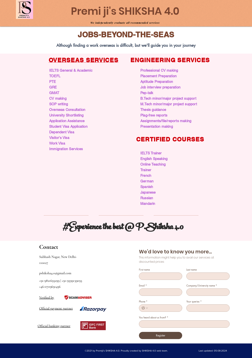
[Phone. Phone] (164, 308)
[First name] (159, 276)
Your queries (194, 301)
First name (144, 269)
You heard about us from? (153, 317)
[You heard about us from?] (183, 324)
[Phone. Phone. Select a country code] (144, 308)
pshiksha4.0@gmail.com (55, 273)
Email (143, 285)
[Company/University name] (207, 292)
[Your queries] (207, 308)
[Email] (159, 292)
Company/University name (201, 285)
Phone (143, 301)
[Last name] (207, 276)
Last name (191, 269)
